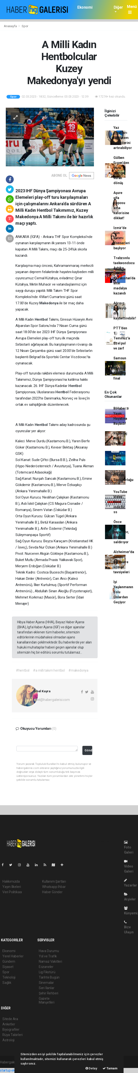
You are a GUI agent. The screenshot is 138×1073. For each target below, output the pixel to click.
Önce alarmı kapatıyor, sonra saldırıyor (121, 532)
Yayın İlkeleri (11, 887)
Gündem (8, 961)
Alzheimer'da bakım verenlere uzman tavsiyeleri (123, 562)
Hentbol (42, 319)
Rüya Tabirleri (12, 1035)
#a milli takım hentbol (49, 670)
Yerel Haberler (12, 956)
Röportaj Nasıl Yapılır (120, 438)
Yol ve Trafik (48, 956)
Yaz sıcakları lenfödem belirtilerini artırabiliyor (122, 138)
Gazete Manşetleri (46, 1000)
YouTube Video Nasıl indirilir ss (120, 502)
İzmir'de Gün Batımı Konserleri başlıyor (121, 238)
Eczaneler (46, 967)
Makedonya (49, 303)
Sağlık (6, 983)
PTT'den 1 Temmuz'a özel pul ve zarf (121, 338)
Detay (91, 1068)
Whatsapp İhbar (54, 887)
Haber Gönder (52, 892)
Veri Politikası (12, 892)
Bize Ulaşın (129, 927)
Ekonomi (84, 7)
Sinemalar (46, 983)
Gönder (88, 750)
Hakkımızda (11, 881)
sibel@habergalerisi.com (51, 700)
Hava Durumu (49, 951)
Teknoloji (8, 977)
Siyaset (7, 967)
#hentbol (22, 670)
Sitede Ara (10, 1019)
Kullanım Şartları (54, 881)
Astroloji (8, 1040)
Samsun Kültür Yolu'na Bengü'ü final (119, 368)
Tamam (110, 1068)
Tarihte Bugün (49, 977)
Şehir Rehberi (49, 993)
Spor (25, 26)
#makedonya (78, 670)
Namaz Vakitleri (50, 961)
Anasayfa (10, 26)
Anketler (8, 1024)
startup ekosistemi (14, 1070)
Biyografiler (11, 1029)
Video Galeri (128, 866)
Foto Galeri (128, 847)
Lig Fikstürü (47, 972)
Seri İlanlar (46, 988)
